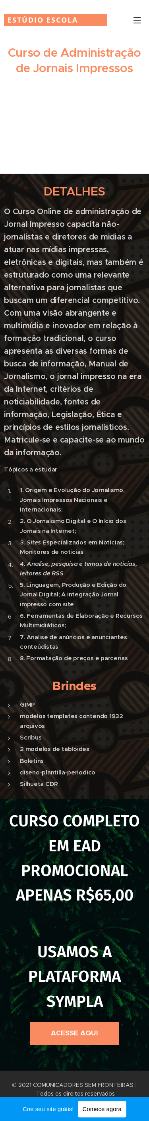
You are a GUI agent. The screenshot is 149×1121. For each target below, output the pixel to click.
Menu (137, 20)
